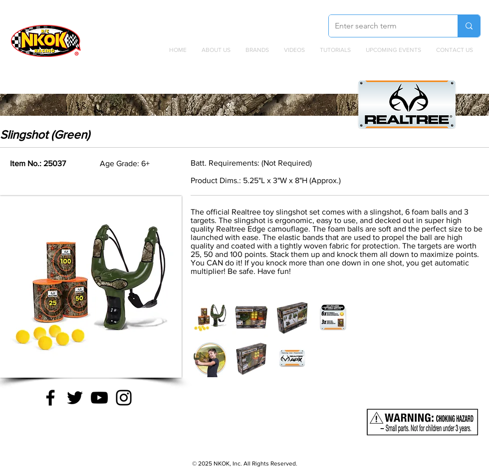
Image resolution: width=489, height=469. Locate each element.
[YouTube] (99, 397)
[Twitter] (74, 397)
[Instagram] (123, 397)
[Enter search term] (386, 26)
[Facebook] (50, 397)
